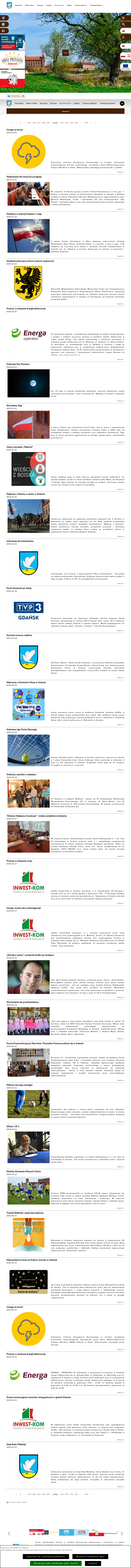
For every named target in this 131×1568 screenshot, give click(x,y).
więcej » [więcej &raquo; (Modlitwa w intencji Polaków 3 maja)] (120, 256)
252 (67, 123)
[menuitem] (59, 5)
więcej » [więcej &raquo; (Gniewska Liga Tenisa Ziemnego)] (120, 770)
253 (71, 123)
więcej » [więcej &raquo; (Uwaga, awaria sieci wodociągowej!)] (120, 950)
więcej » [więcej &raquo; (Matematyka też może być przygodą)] (120, 209)
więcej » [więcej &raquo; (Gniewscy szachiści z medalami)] (120, 811)
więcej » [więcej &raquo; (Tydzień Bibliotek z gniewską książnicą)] (120, 1255)
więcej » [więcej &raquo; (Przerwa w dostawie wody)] (120, 903)
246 (34, 123)
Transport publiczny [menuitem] (80, 5)
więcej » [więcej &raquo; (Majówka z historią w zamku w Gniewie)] (120, 536)
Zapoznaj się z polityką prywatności (46, 1557)
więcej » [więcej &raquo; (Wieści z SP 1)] (120, 1166)
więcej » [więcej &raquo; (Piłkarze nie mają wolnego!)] (120, 1121)
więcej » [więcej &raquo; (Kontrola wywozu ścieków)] (120, 677)
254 (76, 123)
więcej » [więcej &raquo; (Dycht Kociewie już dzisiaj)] (120, 630)
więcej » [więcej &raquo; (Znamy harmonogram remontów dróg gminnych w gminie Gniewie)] (120, 1439)
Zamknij (93, 1563)
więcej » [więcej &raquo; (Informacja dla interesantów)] (120, 583)
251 (62, 123)
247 (39, 123)
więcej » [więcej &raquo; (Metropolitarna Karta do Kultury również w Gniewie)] (120, 1302)
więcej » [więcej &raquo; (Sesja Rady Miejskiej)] (120, 1486)
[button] (125, 17)
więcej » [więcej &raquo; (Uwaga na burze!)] (120, 172)
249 (48, 123)
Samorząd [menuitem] (40, 5)
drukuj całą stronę (18, 1502)
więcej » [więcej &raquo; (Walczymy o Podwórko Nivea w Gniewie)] (120, 724)
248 (43, 123)
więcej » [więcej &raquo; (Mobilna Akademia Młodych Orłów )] (120, 1208)
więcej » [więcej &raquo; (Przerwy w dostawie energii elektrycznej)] (120, 359)
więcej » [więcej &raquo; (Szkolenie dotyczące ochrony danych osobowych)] (120, 304)
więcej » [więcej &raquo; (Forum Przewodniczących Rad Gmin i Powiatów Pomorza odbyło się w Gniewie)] (120, 1080)
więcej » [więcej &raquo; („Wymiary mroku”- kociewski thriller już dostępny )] (120, 997)
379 (86, 123)
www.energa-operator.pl (70, 355)
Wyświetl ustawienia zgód (90, 1557)
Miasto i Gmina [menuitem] (29, 5)
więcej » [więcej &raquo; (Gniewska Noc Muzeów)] (120, 401)
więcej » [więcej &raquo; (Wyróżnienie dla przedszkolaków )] (120, 1038)
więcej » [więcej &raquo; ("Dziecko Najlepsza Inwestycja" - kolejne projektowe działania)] (120, 856)
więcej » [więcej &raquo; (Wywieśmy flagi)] (120, 442)
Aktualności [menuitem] (18, 5)
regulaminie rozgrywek (73, 765)
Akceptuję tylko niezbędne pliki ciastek (56, 1563)
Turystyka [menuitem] (49, 5)
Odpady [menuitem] (69, 5)
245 (29, 123)
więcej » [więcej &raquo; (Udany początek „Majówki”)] (120, 489)
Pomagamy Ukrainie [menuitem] (96, 5)
